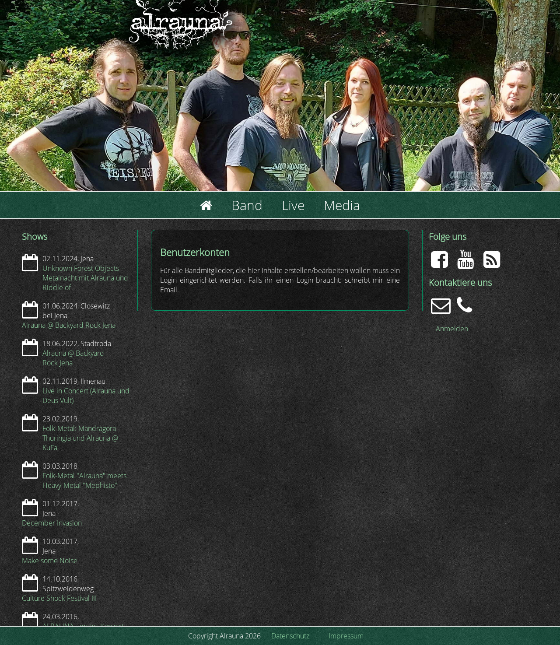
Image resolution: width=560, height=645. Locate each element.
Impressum (346, 636)
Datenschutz (290, 636)
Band (246, 205)
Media (342, 205)
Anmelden (452, 328)
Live (293, 205)
